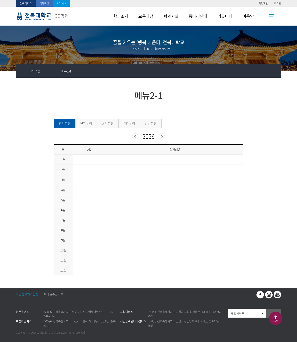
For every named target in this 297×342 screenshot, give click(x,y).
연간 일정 (65, 123)
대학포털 (44, 3)
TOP (275, 320)
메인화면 (263, 3)
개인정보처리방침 (27, 294)
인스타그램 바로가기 (269, 294)
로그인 (277, 3)
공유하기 (261, 71)
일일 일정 (151, 123)
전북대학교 (26, 3)
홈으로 (22, 71)
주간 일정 (129, 123)
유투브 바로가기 (277, 294)
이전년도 (135, 136)
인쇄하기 (274, 71)
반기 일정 (86, 123)
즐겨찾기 (248, 71)
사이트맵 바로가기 (271, 16)
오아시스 (61, 3)
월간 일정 (108, 123)
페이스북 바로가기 (260, 294)
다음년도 (162, 136)
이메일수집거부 (53, 294)
